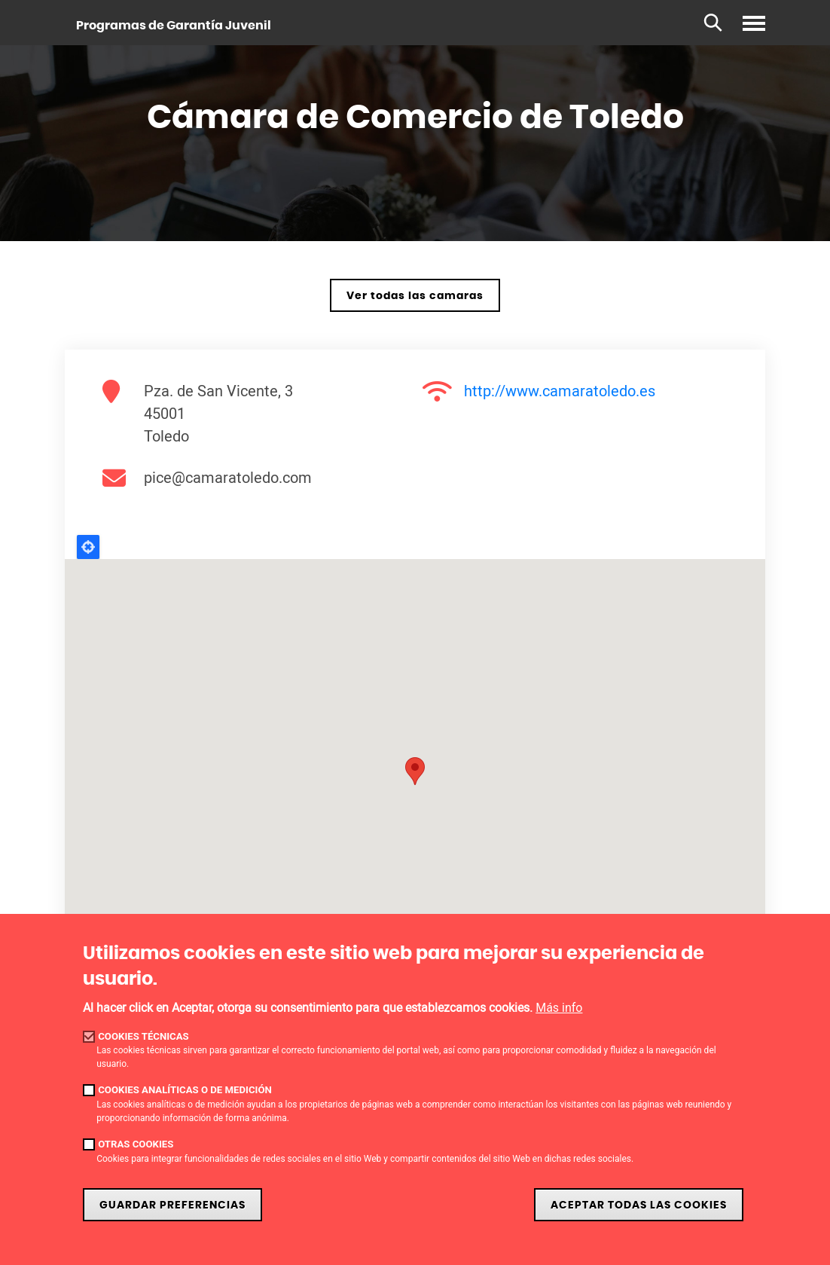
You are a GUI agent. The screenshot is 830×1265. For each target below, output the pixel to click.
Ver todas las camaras (415, 295)
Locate (88, 547)
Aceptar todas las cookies (639, 1205)
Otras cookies (135, 1144)
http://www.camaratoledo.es (559, 390)
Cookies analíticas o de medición (185, 1089)
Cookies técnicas (143, 1036)
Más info (559, 1008)
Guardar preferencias (172, 1205)
